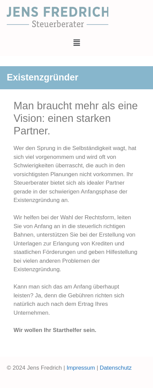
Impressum (81, 368)
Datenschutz (116, 368)
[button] (76, 42)
